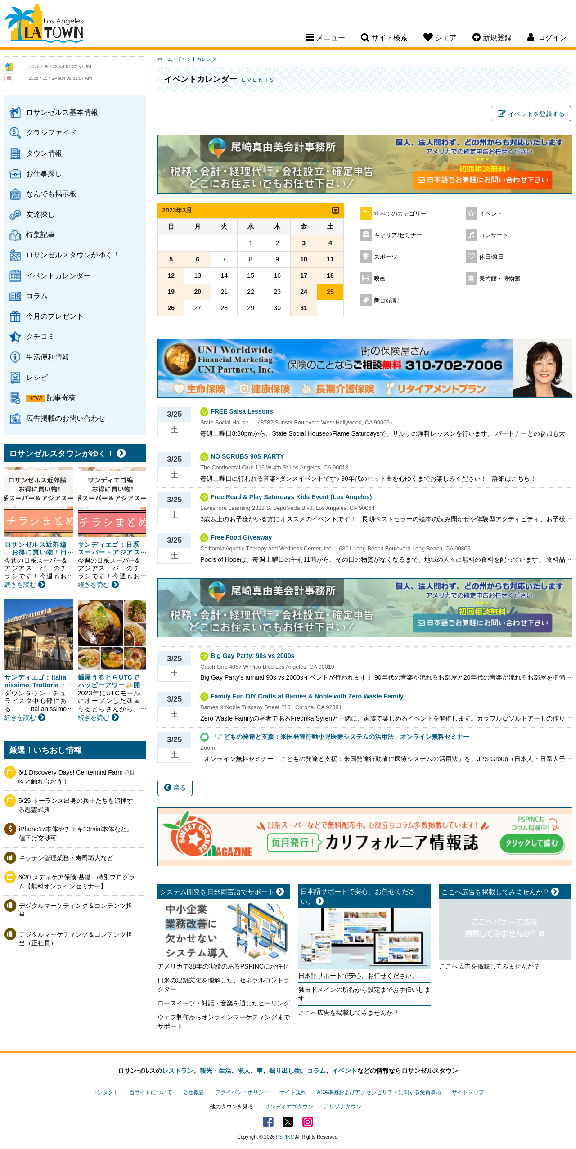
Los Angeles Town (43, 24)
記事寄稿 (61, 397)
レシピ (37, 377)
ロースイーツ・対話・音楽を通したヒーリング (224, 1003)
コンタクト (105, 1092)
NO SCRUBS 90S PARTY (247, 456)
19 (171, 291)
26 (171, 307)
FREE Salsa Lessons (242, 411)
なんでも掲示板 (51, 193)
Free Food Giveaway (241, 537)
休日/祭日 (491, 257)
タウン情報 (44, 153)
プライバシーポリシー (242, 1092)
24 (303, 291)
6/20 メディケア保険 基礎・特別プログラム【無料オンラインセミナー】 (76, 882)
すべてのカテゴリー (400, 214)
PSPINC (285, 1137)
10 (303, 259)
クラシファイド (51, 132)
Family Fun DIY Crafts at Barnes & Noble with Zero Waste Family (307, 696)
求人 (244, 1070)
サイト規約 (292, 1092)
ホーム (165, 59)
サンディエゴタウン (289, 1107)
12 (171, 275)
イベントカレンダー (58, 275)
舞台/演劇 (386, 300)
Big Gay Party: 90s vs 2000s (252, 655)
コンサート (493, 235)
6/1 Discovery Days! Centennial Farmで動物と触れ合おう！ (76, 777)
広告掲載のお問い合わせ (65, 418)
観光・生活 (215, 1070)
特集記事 (40, 234)
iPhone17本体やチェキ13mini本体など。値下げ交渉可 (76, 833)
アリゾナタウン (342, 1107)
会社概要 (193, 1092)
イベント (491, 214)
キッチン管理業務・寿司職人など (66, 857)
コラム (37, 296)
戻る (175, 788)
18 (330, 275)
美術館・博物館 (499, 278)
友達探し (40, 214)
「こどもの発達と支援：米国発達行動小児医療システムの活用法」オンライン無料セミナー (340, 736)
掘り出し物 (285, 1070)
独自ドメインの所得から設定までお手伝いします (364, 994)
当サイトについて (150, 1092)
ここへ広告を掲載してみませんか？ (348, 1012)
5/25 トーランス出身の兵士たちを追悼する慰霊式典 (75, 805)
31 (303, 307)
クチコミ (40, 336)
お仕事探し (44, 173)
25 (330, 291)
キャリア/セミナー (398, 235)
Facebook (268, 1122)
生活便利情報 (47, 357)
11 (330, 259)
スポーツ (385, 257)
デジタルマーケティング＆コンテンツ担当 (75, 910)
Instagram (307, 1122)
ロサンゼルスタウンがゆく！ (73, 255)
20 (197, 291)
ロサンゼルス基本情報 (62, 112)
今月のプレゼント (55, 316)
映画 (380, 278)
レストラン (178, 1070)
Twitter (288, 1122)
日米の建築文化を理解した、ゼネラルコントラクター (224, 985)
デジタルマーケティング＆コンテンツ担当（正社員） (75, 939)
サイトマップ (468, 1092)
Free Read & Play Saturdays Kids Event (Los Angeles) (291, 496)
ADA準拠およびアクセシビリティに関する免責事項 (379, 1092)
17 (303, 275)
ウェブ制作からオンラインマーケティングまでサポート (224, 1022)
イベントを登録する (531, 114)
